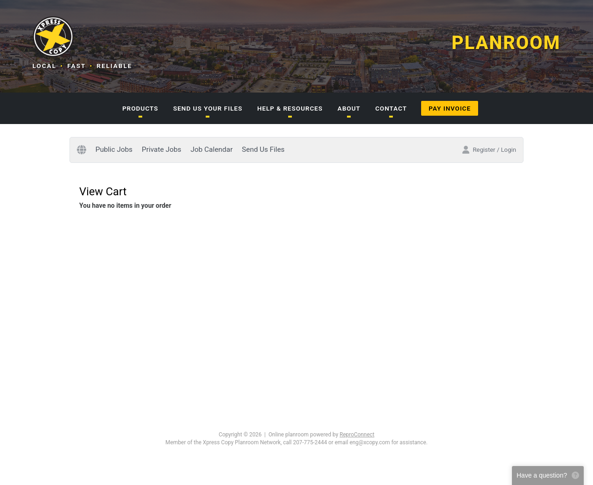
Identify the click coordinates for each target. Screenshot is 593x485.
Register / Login (489, 150)
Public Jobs (113, 149)
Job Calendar (211, 149)
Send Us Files (263, 149)
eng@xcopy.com (370, 442)
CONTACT (391, 108)
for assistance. (409, 442)
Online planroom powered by (321, 434)
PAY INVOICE (450, 108)
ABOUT (349, 108)
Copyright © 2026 (240, 434)
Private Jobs (161, 149)
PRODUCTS (140, 108)
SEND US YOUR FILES (208, 108)
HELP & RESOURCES (289, 108)
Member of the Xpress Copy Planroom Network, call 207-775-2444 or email (256, 442)
